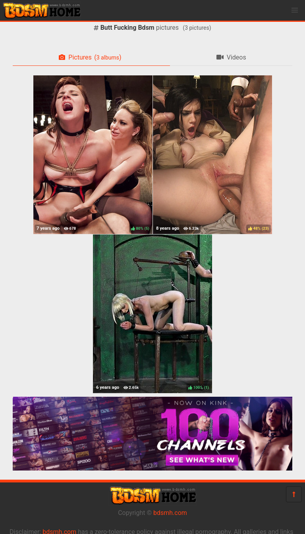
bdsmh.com (170, 513)
